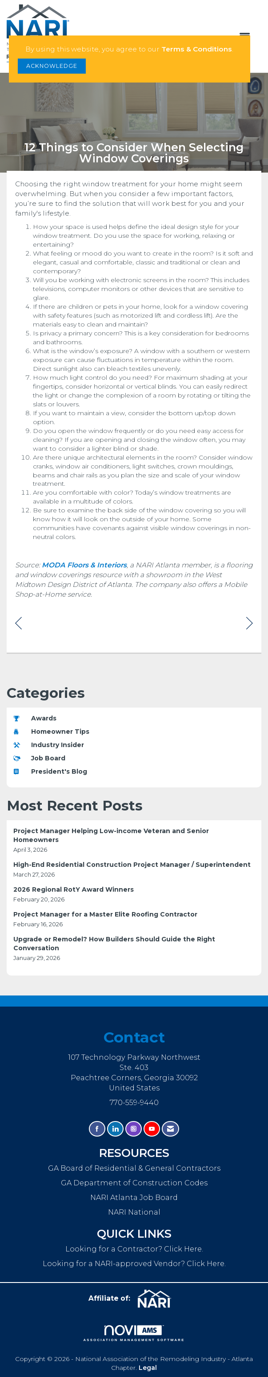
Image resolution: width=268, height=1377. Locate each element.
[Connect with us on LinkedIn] (115, 1129)
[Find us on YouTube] (152, 1129)
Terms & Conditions (196, 49)
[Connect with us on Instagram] (133, 1129)
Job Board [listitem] (39, 758)
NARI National (134, 1212)
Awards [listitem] (34, 718)
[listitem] (134, 840)
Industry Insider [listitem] (48, 745)
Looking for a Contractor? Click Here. (134, 1248)
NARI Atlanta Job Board (134, 1197)
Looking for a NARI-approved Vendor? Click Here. (134, 1263)
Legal (148, 1367)
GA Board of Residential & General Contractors (134, 1168)
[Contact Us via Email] (170, 1129)
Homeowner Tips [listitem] (51, 732)
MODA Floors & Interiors (84, 565)
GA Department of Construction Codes (134, 1182)
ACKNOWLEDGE (51, 66)
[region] (249, 622)
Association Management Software (133, 1333)
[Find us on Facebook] (97, 1129)
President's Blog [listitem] (50, 771)
